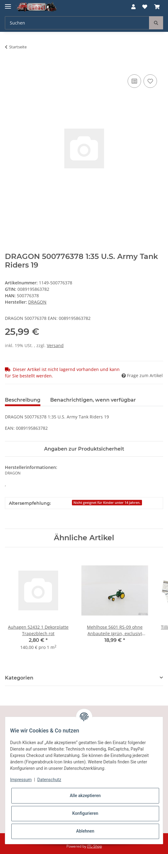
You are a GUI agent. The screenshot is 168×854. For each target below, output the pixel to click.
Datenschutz (49, 779)
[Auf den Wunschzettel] (150, 81)
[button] (133, 7)
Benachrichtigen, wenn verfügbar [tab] (93, 400)
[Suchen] (77, 22)
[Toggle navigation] (8, 4)
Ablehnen (85, 831)
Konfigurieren (85, 813)
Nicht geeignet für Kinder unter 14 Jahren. (106, 502)
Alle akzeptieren (85, 795)
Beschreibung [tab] (22, 400)
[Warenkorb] (157, 7)
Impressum (21, 779)
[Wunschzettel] (145, 7)
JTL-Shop (94, 846)
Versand (55, 345)
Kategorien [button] (19, 678)
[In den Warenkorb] (10, 66)
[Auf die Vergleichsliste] (134, 81)
